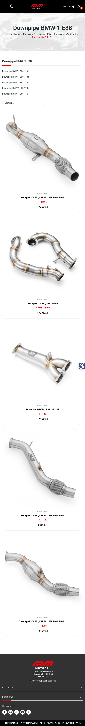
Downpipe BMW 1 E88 (17, 61)
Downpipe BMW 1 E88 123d (15, 88)
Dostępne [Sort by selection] (23, 103)
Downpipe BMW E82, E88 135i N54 (42, 303)
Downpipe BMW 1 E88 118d (15, 77)
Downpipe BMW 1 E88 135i (15, 93)
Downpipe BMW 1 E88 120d (15, 82)
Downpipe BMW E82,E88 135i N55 (42, 409)
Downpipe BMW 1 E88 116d (15, 71)
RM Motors (42, 194)
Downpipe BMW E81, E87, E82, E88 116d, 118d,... (42, 197)
